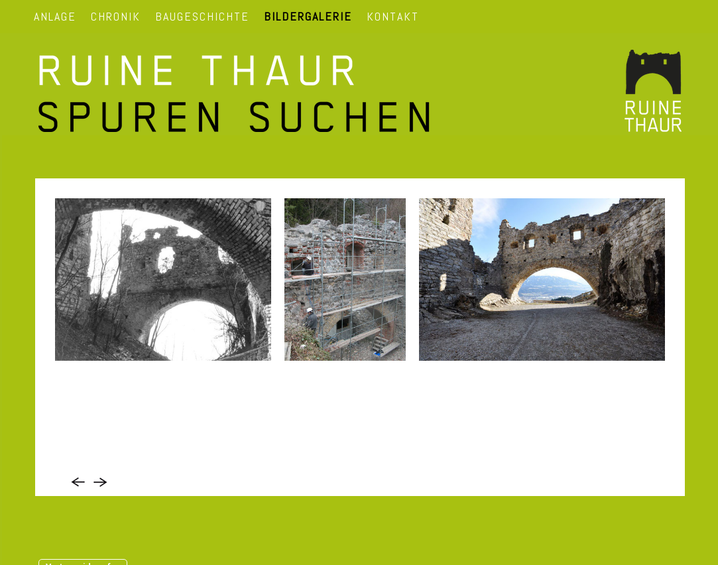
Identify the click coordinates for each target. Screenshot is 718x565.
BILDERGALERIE (308, 16)
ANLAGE (55, 16)
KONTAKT (393, 16)
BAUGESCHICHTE (202, 16)
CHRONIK (116, 16)
